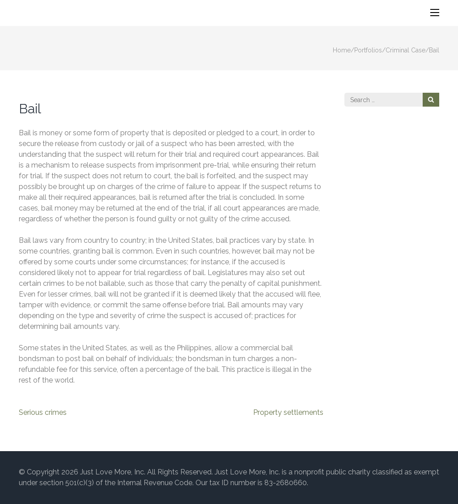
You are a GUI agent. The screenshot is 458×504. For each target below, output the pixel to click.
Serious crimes (43, 412)
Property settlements (288, 412)
